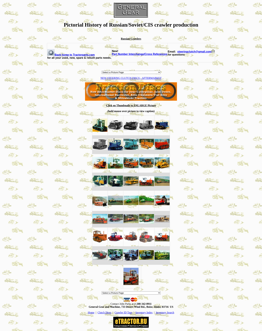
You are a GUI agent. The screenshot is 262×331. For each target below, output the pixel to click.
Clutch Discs (104, 312)
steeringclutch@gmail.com (196, 51)
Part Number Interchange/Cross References (139, 54)
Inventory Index (144, 312)
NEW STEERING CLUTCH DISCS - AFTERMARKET (131, 78)
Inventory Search (165, 312)
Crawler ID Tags (123, 312)
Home (91, 312)
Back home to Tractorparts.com (71, 54)
